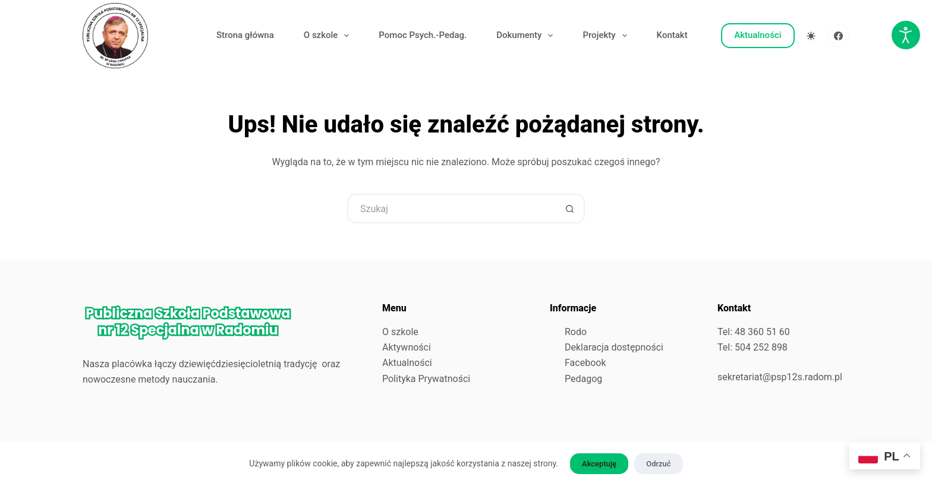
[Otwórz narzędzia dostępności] (906, 35)
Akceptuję (599, 463)
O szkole (329, 36)
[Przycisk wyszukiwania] (570, 208)
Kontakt (672, 35)
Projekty (606, 36)
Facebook (585, 362)
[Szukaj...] (451, 208)
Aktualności (757, 35)
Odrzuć (658, 463)
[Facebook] (838, 35)
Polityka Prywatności (426, 378)
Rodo (576, 331)
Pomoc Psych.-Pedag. (423, 35)
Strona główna (245, 35)
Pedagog (583, 378)
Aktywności (406, 347)
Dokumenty (527, 36)
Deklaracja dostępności (614, 347)
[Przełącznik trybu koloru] (811, 35)
